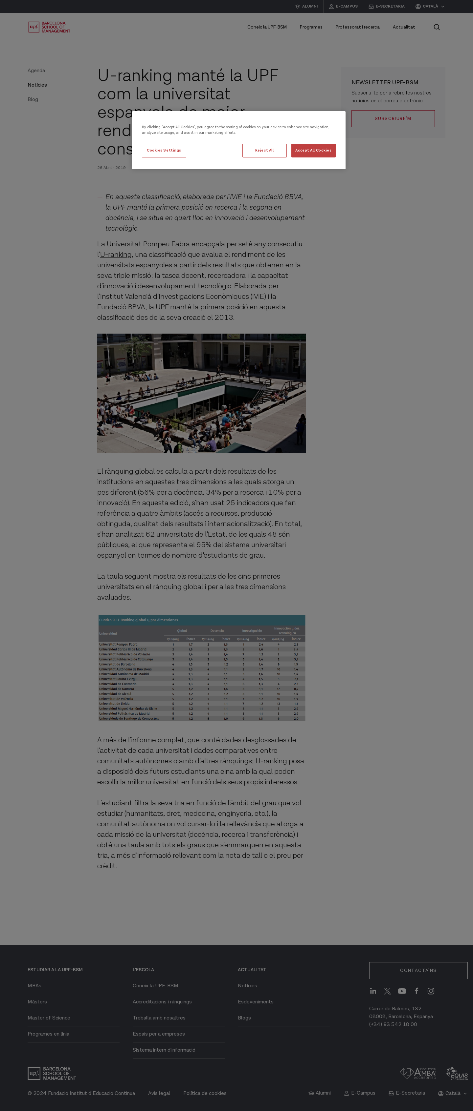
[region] (239, 140)
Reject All (264, 150)
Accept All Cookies (313, 150)
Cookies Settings (164, 150)
